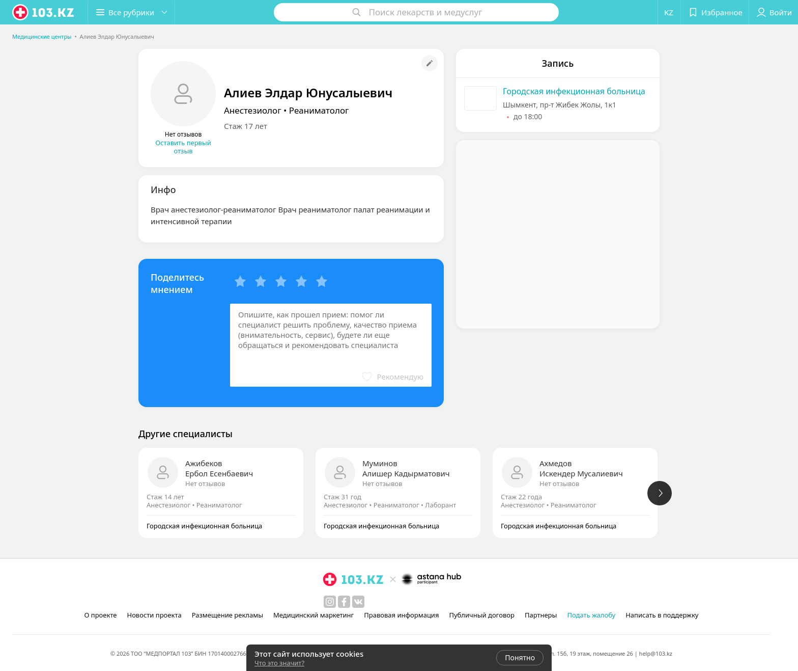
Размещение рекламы (227, 615)
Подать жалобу (591, 615)
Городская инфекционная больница (574, 91)
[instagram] (330, 602)
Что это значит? (279, 662)
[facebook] (344, 602)
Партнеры (541, 615)
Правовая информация (401, 615)
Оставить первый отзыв (183, 147)
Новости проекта (154, 615)
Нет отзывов (205, 483)
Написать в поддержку (661, 615)
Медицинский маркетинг (313, 615)
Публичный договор (481, 615)
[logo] (43, 12)
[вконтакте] (358, 602)
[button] (131, 12)
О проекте (100, 615)
